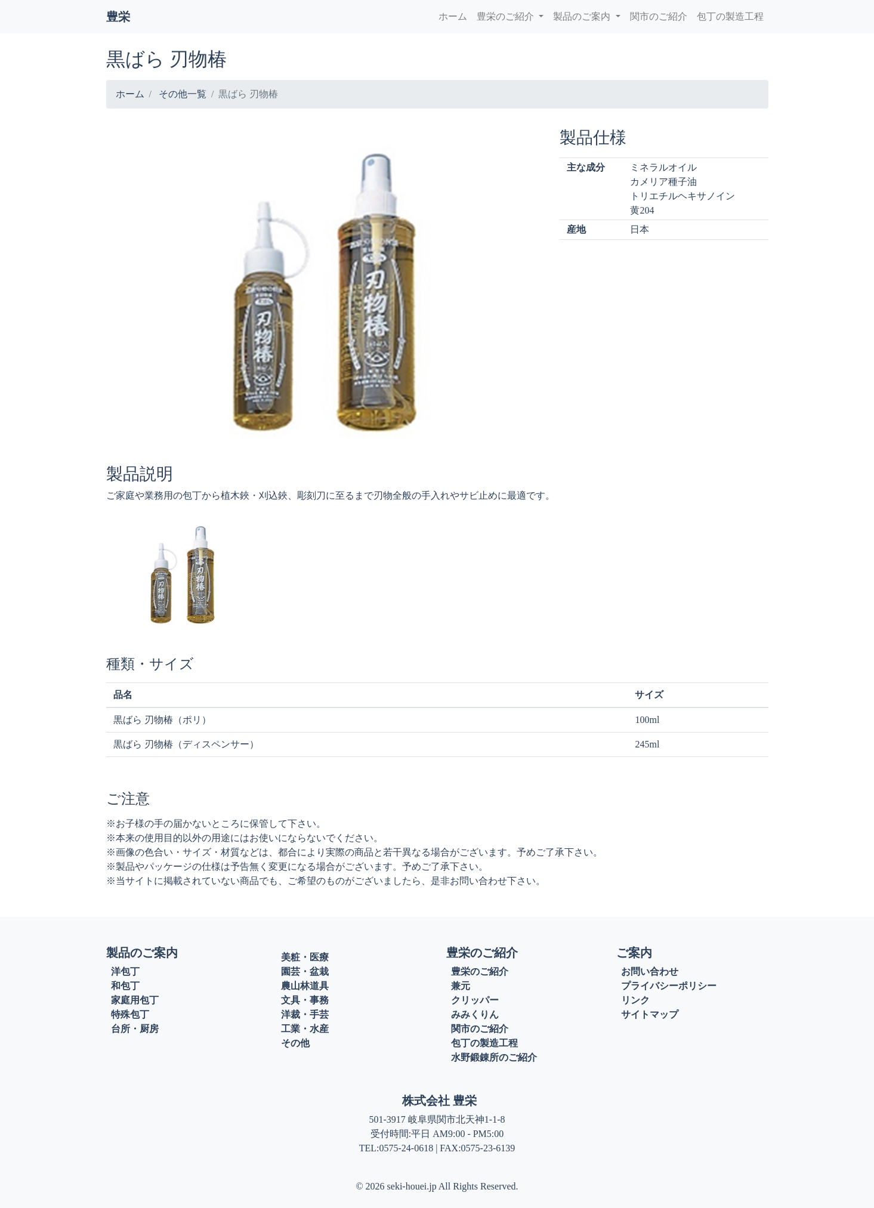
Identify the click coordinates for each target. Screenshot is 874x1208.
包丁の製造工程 (730, 16)
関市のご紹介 (658, 16)
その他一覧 (182, 94)
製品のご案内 (583, 16)
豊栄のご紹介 (506, 16)
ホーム (452, 16)
